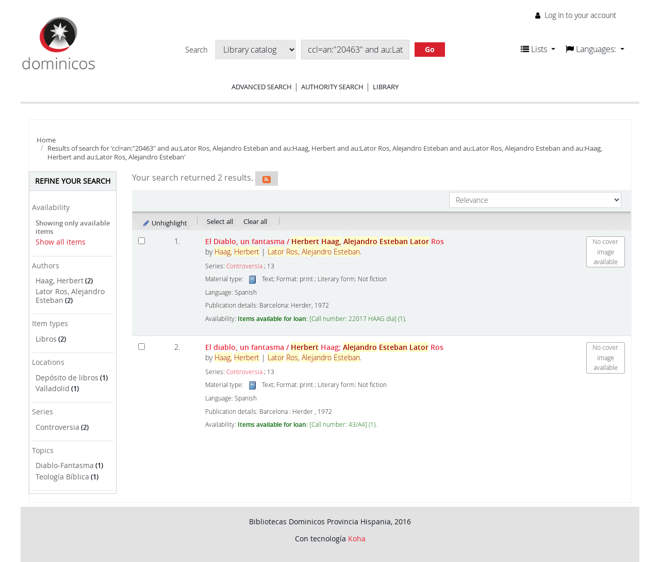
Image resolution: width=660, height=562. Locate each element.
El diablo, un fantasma (324, 347)
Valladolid (53, 388)
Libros (46, 339)
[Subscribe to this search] (266, 178)
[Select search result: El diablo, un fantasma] (141, 346)
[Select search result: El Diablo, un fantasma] (141, 240)
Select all (220, 221)
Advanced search (262, 86)
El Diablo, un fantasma (324, 241)
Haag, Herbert (60, 280)
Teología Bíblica (62, 476)
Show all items (61, 242)
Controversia (57, 427)
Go (430, 49)
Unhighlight (165, 223)
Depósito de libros (67, 377)
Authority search (332, 86)
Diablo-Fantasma (65, 465)
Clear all (255, 221)
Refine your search (72, 181)
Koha (357, 538)
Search (196, 50)
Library (386, 86)
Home (46, 140)
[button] (538, 49)
